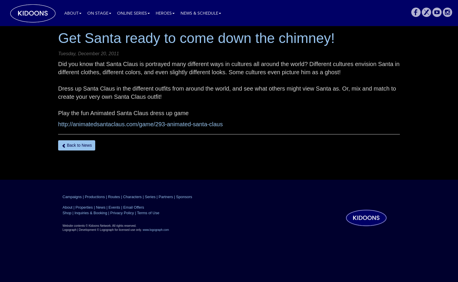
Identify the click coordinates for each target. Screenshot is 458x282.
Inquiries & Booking (90, 213)
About (72, 13)
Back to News (77, 145)
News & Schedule (201, 13)
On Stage (99, 13)
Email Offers (133, 207)
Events (114, 207)
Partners (166, 197)
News (100, 207)
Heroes (165, 13)
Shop (67, 213)
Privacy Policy (122, 213)
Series (150, 197)
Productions (95, 197)
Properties (84, 207)
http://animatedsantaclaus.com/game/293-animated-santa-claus (140, 124)
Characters (132, 197)
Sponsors (184, 197)
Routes (114, 197)
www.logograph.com (156, 229)
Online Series (133, 13)
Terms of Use (148, 213)
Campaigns (72, 197)
